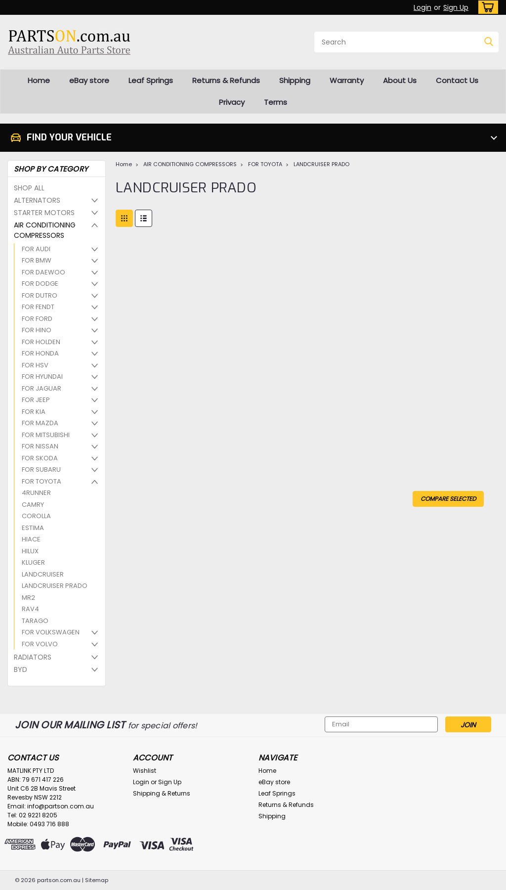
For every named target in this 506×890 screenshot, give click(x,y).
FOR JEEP (36, 399)
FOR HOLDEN (41, 342)
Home (39, 80)
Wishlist (144, 770)
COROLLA (36, 516)
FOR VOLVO (40, 644)
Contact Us (457, 80)
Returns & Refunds (226, 80)
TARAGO (35, 620)
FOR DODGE (40, 283)
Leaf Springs (150, 80)
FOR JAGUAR (41, 388)
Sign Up (455, 7)
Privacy (232, 102)
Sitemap (96, 880)
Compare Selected (448, 498)
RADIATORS (32, 657)
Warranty (347, 80)
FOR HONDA (40, 353)
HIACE (31, 539)
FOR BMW (36, 260)
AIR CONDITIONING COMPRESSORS (45, 230)
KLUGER (33, 562)
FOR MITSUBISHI (46, 435)
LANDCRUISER (43, 574)
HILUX (30, 551)
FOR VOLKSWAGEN (51, 632)
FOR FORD (37, 318)
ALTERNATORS (37, 200)
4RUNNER (36, 492)
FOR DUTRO (39, 295)
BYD (20, 669)
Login (422, 7)
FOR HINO (36, 330)
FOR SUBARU (41, 469)
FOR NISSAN (40, 446)
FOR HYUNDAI (42, 376)
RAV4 (30, 609)
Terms (275, 102)
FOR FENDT (38, 307)
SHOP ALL (29, 188)
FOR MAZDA (40, 423)
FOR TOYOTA (41, 481)
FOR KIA (33, 411)
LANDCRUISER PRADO (54, 585)
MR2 (28, 597)
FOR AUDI (36, 249)
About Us (400, 80)
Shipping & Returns (161, 793)
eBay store (89, 80)
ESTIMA (33, 528)
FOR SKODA (40, 458)
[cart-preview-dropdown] (486, 7)
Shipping (294, 80)
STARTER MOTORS (44, 213)
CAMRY (33, 504)
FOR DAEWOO (43, 272)
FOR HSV (35, 365)
